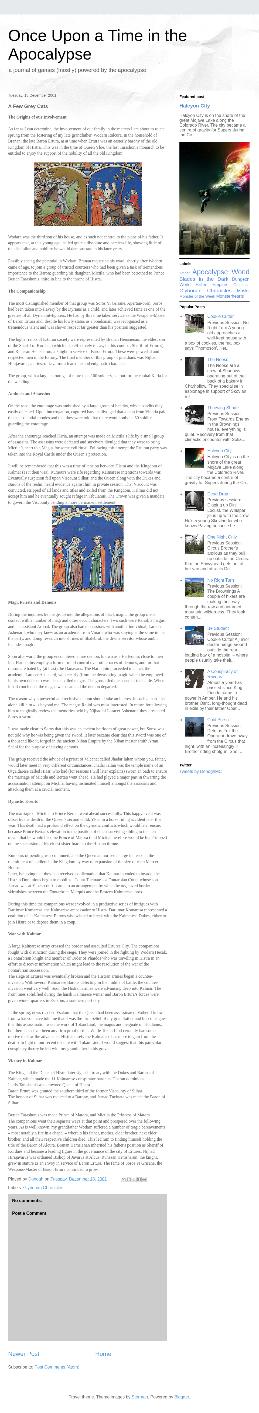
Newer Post (23, 1353)
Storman (140, 1397)
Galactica (241, 285)
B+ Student (218, 628)
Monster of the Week (197, 296)
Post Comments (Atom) (57, 1367)
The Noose (217, 359)
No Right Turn (220, 580)
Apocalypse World (221, 272)
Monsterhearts (230, 296)
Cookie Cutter (220, 316)
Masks (243, 291)
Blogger (181, 1397)
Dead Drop (217, 494)
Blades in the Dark (203, 279)
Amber (184, 273)
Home (103, 1353)
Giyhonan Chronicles (43, 1187)
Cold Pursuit (219, 719)
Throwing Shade (223, 407)
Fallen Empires (212, 284)
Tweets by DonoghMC (200, 771)
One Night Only (222, 537)
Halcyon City (194, 106)
